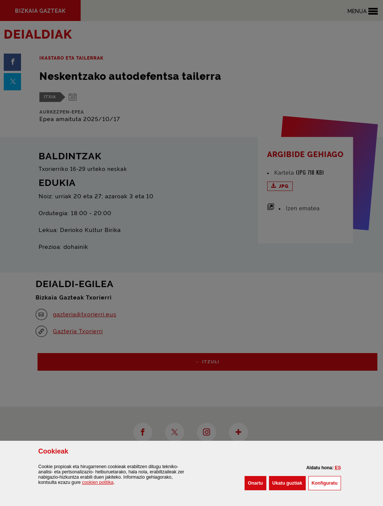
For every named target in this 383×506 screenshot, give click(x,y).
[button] (338, 467)
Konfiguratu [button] (326, 482)
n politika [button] (98, 482)
